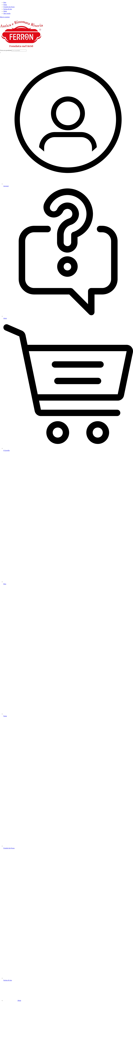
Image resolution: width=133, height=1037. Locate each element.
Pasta (5, 5)
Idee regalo (6, 13)
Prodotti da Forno (9, 7)
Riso (4, 2)
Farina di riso (7, 9)
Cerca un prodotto (5, 50)
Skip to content (5, 17)
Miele (5, 11)
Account (6, 186)
